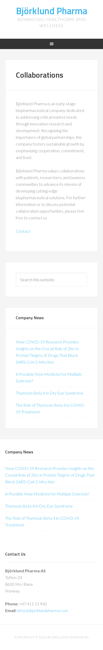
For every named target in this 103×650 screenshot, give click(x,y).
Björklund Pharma (51, 11)
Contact (23, 231)
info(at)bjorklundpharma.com (42, 610)
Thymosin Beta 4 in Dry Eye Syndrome (49, 392)
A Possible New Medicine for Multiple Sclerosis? (47, 493)
